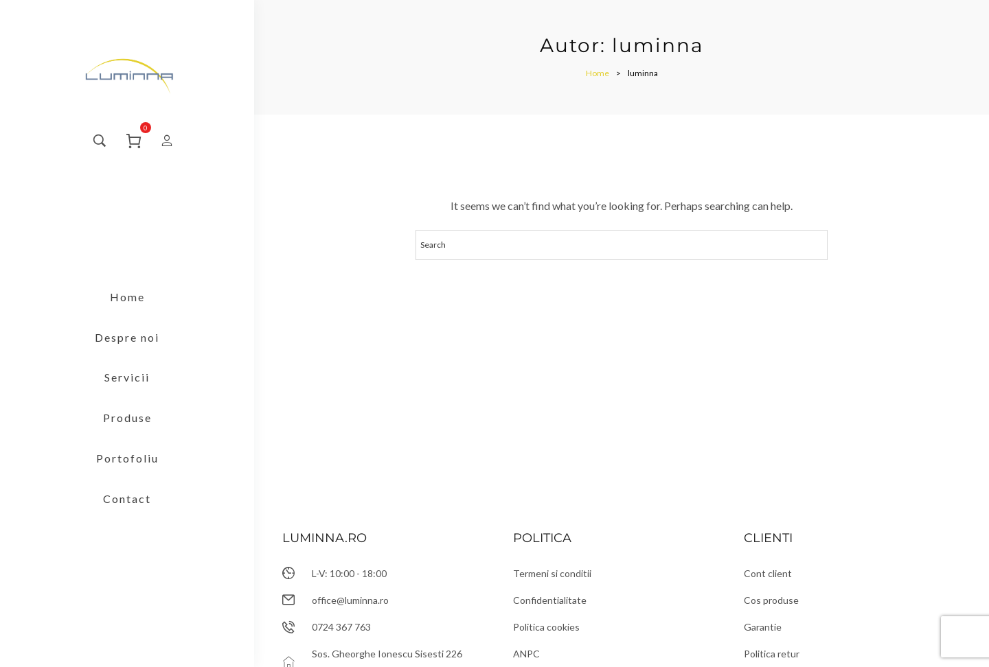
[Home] (597, 73)
